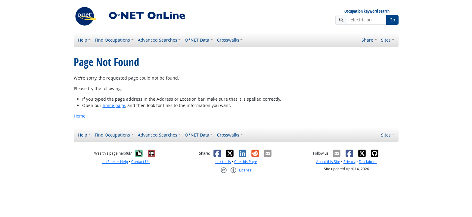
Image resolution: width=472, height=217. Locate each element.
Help (82, 40)
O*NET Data (197, 40)
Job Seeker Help (114, 161)
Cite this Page (245, 161)
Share (367, 40)
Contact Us (140, 161)
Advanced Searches (157, 40)
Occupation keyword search (367, 11)
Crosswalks (228, 40)
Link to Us (223, 161)
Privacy (349, 161)
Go (392, 20)
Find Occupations (112, 40)
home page (114, 105)
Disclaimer (368, 161)
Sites (386, 40)
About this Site (328, 161)
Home (79, 116)
